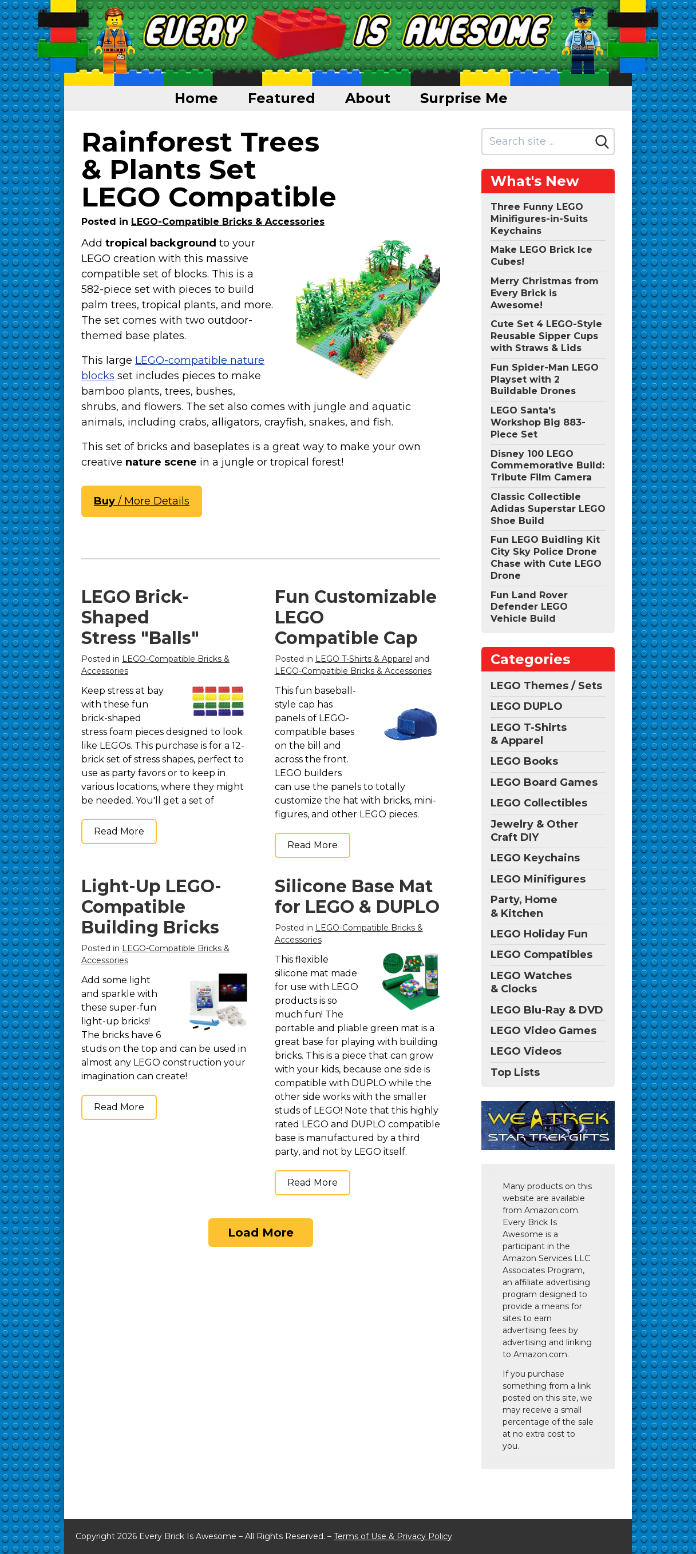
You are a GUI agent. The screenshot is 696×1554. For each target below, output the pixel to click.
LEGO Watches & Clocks (531, 982)
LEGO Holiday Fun (539, 934)
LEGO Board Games (544, 782)
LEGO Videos (526, 1051)
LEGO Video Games (543, 1030)
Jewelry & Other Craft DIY (535, 831)
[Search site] (537, 141)
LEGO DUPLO (527, 706)
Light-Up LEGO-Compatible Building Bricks (151, 907)
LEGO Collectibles (539, 803)
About (367, 98)
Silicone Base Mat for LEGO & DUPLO (357, 896)
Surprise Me (464, 98)
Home (196, 98)
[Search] (602, 142)
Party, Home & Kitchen (524, 906)
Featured (281, 98)
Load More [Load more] (261, 1232)
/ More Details (141, 501)
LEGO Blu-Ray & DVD (547, 1010)
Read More (119, 831)
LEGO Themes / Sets (546, 685)
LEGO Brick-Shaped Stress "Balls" (140, 617)
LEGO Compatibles (541, 954)
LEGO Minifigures (538, 879)
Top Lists (515, 1072)
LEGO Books (524, 761)
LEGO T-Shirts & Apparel (363, 659)
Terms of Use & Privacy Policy (393, 1536)
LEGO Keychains (535, 858)
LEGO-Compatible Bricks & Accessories (228, 221)
